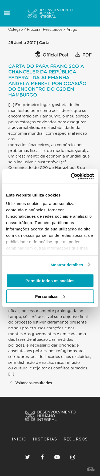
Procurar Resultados (44, 29)
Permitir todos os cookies (50, 280)
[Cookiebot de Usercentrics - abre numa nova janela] (71, 176)
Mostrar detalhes (67, 264)
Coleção (15, 29)
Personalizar (50, 296)
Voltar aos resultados (30, 383)
